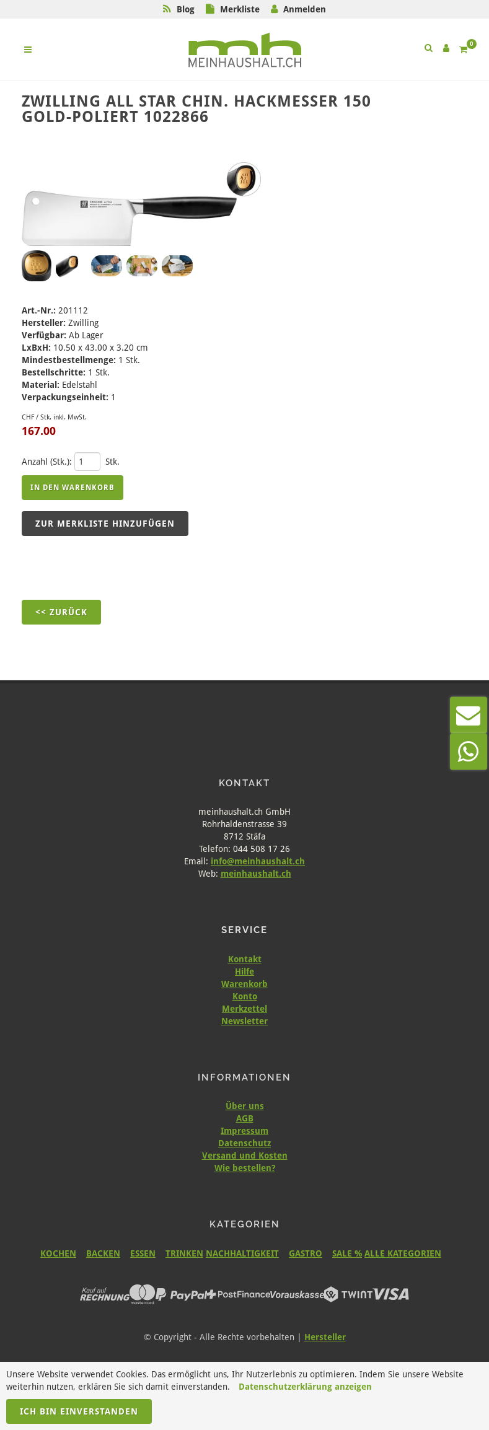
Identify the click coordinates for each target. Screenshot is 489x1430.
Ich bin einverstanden (79, 1411)
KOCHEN (58, 1253)
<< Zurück (61, 612)
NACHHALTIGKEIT (242, 1253)
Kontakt (245, 959)
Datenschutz (244, 1143)
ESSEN (143, 1253)
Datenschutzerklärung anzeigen (305, 1387)
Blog (186, 9)
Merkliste (240, 9)
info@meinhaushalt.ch (258, 861)
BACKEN (103, 1253)
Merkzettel (244, 1009)
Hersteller (325, 1337)
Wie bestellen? (244, 1168)
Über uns (245, 1106)
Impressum (244, 1131)
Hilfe (244, 971)
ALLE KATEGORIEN (402, 1253)
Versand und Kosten (245, 1155)
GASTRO (305, 1253)
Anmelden (304, 9)
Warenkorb (244, 984)
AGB (244, 1118)
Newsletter (244, 1021)
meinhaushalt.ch (256, 874)
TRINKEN (184, 1253)
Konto (244, 996)
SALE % (347, 1253)
